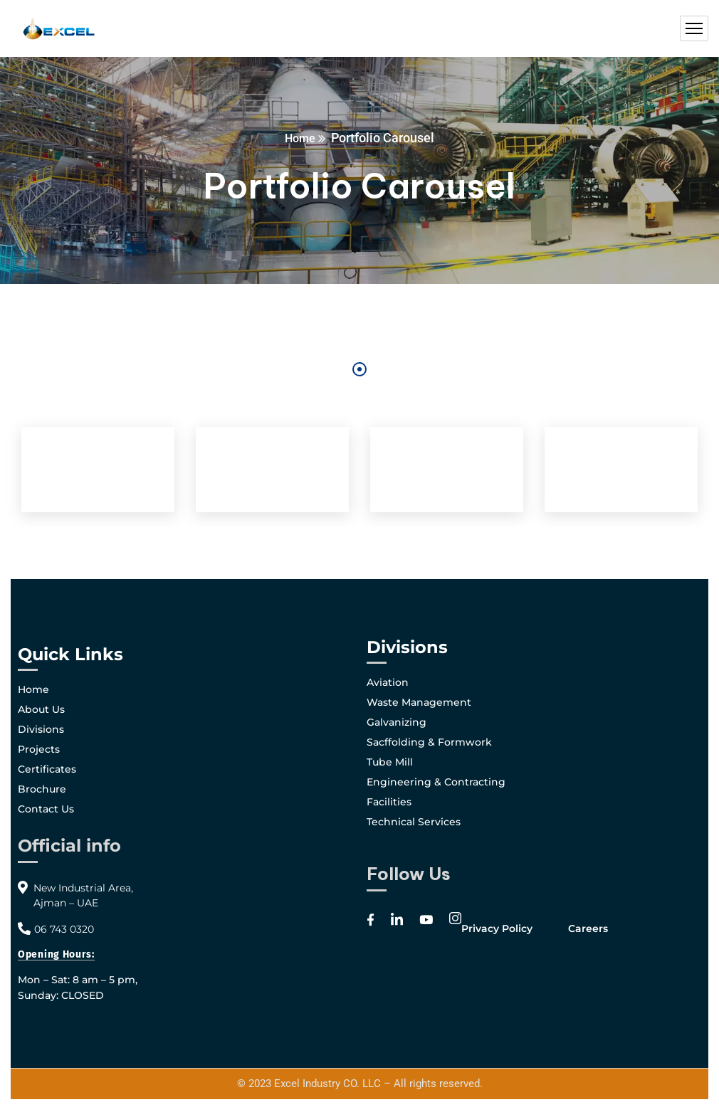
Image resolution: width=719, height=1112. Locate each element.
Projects (39, 749)
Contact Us (46, 809)
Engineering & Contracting (436, 781)
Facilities (389, 801)
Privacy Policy (496, 928)
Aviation (388, 682)
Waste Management (419, 702)
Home (300, 137)
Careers (588, 928)
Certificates (47, 769)
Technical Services (414, 821)
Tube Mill (390, 762)
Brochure (42, 789)
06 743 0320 (64, 929)
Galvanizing (396, 722)
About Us (41, 709)
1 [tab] (359, 369)
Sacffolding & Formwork (429, 742)
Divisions (41, 729)
